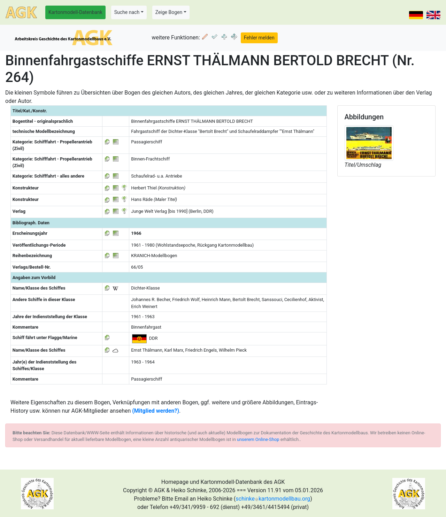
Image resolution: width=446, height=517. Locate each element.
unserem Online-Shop (258, 439)
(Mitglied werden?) (155, 410)
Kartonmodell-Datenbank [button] (75, 12)
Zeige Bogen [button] (169, 12)
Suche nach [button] (126, 12)
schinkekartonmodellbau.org (273, 498)
